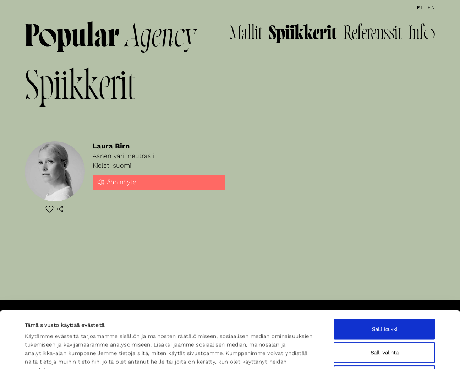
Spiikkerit (302, 34)
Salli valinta (385, 299)
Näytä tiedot (311, 355)
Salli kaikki (384, 276)
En (431, 7)
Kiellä (384, 322)
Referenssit (372, 34)
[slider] (159, 188)
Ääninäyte (116, 181)
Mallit (245, 34)
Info (421, 34)
